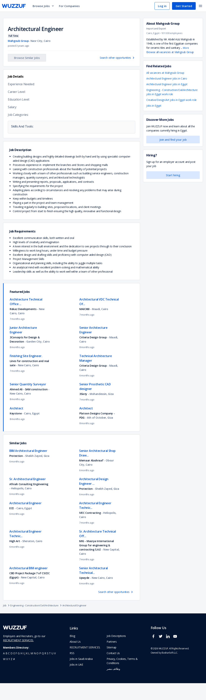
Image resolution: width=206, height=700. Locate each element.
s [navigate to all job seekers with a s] (47, 670)
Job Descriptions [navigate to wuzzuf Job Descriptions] (116, 653)
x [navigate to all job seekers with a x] (7, 676)
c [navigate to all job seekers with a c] (9, 670)
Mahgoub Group (18, 41)
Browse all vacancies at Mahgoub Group (170, 52)
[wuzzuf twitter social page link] (161, 655)
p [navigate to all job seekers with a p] (40, 670)
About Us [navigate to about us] (75, 658)
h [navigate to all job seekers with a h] (21, 670)
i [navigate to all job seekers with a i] (23, 670)
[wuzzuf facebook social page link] (154, 655)
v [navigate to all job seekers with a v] (55, 670)
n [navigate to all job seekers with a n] (35, 670)
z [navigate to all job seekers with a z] (11, 676)
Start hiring (173, 175)
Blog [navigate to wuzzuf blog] (72, 653)
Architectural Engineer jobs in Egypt (166, 84)
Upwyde (84, 594)
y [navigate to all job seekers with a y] (9, 676)
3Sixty (83, 411)
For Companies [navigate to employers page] (69, 6)
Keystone (16, 430)
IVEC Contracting (90, 529)
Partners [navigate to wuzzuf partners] (112, 658)
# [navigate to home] (14, 676)
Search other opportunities (117, 57)
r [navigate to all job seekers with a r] (45, 670)
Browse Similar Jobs (27, 58)
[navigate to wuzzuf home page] (14, 6)
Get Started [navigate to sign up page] (184, 6)
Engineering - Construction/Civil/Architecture (36, 622)
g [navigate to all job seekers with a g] (19, 670)
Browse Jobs (43, 6)
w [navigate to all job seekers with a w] (4, 676)
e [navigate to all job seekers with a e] (14, 670)
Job (6, 622)
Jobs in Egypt (153, 105)
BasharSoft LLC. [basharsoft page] (170, 669)
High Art (14, 558)
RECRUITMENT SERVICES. (18, 657)
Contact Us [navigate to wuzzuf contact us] (113, 670)
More (186, 48)
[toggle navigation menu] (200, 6)
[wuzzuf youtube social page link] (176, 655)
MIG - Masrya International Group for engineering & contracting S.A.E (96, 562)
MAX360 (84, 326)
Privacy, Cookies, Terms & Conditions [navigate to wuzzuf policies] (122, 678)
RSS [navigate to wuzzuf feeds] (72, 670)
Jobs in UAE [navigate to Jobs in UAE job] (76, 681)
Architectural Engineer (74, 622)
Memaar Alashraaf (91, 477)
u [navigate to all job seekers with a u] (52, 670)
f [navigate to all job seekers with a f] (16, 670)
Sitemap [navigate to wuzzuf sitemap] (111, 664)
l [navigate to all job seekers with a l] (29, 670)
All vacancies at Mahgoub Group (165, 73)
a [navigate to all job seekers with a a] (4, 670)
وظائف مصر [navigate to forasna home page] (113, 685)
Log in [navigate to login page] (162, 6)
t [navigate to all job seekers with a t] (50, 670)
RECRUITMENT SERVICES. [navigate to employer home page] (85, 664)
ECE (11, 525)
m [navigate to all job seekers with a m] (32, 670)
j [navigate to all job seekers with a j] (24, 670)
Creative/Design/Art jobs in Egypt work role (171, 100)
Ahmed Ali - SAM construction (29, 406)
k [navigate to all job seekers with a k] (27, 670)
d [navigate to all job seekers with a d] (11, 670)
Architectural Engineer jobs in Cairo (166, 78)
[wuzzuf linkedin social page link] (168, 655)
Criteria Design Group (93, 354)
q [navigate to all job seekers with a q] (43, 670)
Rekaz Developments (23, 326)
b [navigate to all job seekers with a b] (6, 670)
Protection (16, 472)
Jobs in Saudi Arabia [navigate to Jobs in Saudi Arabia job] (81, 675)
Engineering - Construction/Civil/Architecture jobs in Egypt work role (171, 92)
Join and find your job (173, 139)
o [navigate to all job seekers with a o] (37, 670)
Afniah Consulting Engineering (28, 501)
